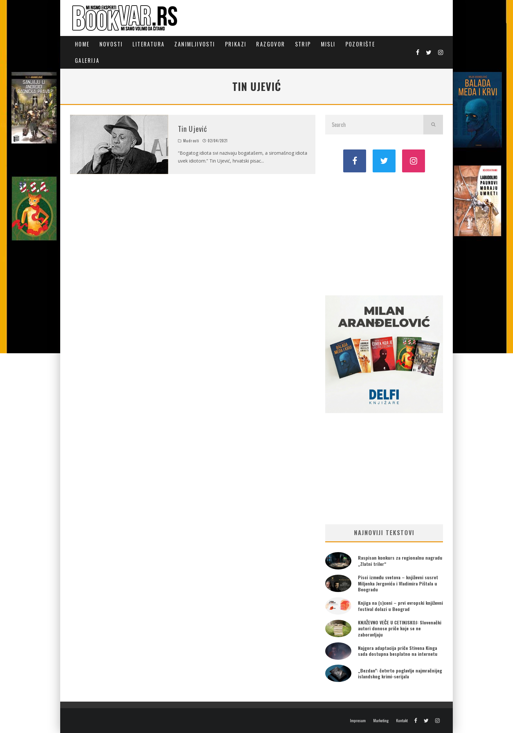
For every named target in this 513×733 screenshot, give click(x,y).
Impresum (358, 721)
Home (82, 44)
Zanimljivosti (194, 44)
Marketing (381, 721)
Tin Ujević (192, 128)
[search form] (374, 124)
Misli (328, 44)
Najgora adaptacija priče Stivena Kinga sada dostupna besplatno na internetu (397, 650)
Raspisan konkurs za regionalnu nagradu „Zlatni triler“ (400, 560)
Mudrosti (191, 140)
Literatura (149, 44)
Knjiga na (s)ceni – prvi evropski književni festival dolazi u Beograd (400, 605)
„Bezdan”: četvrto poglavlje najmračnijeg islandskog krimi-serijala (400, 673)
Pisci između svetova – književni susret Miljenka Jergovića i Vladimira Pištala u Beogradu (398, 583)
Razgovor (270, 44)
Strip (303, 44)
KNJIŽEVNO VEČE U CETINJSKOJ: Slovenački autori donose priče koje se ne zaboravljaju (399, 628)
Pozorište (360, 44)
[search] (433, 124)
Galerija (87, 60)
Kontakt (402, 721)
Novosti (111, 44)
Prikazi (236, 44)
